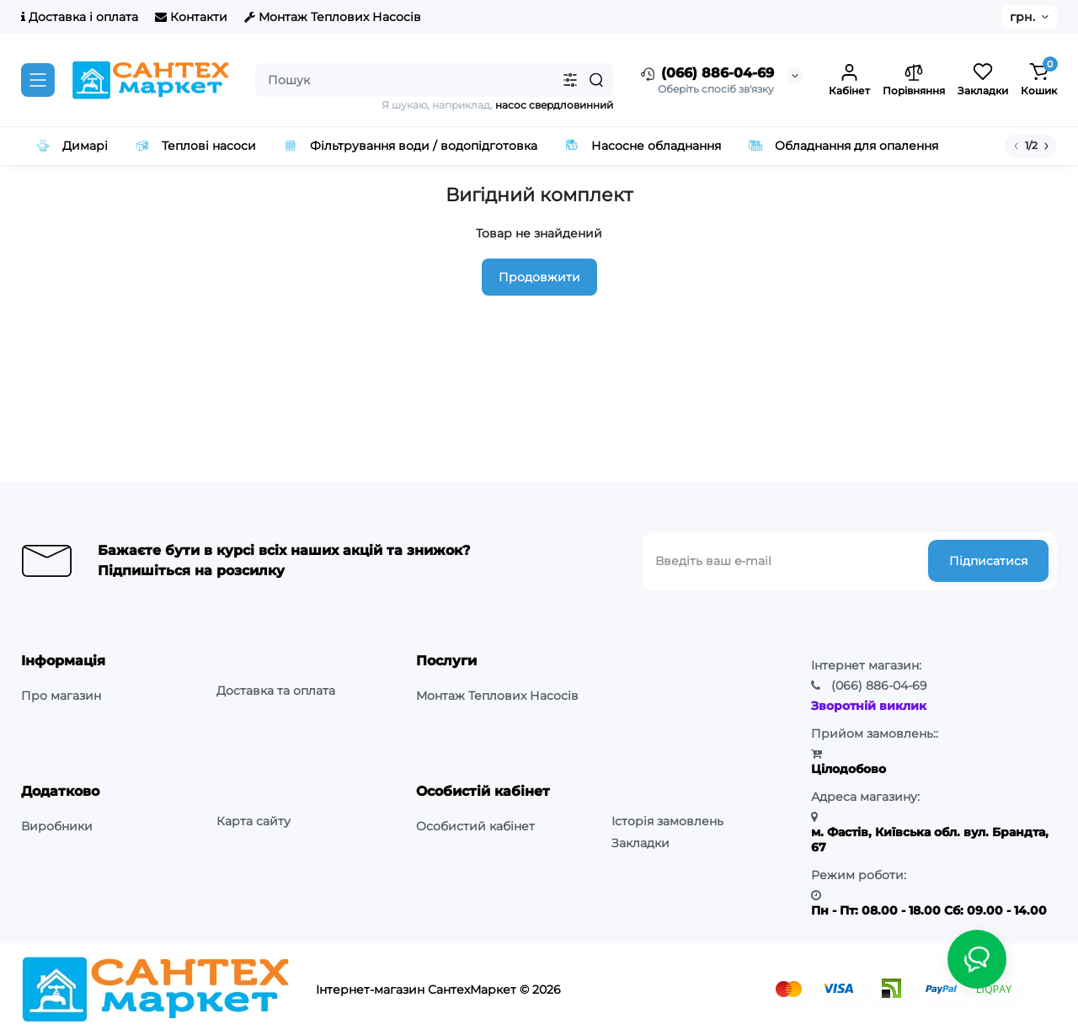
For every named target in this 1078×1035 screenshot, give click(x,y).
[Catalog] (38, 80)
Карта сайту (253, 821)
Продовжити (539, 277)
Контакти (191, 16)
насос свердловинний (554, 105)
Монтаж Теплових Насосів (332, 16)
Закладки (640, 843)
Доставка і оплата (79, 16)
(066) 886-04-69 (706, 74)
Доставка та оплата (275, 690)
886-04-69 (879, 685)
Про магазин (61, 695)
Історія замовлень (667, 821)
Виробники (57, 826)
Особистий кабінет (475, 826)
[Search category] (570, 80)
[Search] (596, 80)
